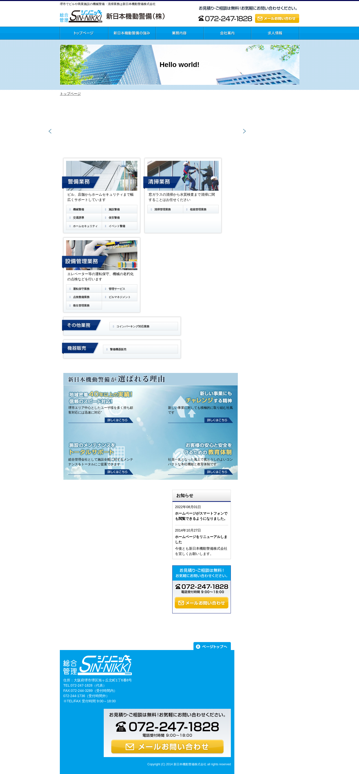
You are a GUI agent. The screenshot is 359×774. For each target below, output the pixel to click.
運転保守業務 (79, 288)
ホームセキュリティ (83, 226)
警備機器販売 (115, 349)
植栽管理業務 (195, 209)
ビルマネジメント (117, 297)
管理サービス (114, 288)
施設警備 (112, 209)
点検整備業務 (79, 297)
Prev (50, 131)
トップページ (70, 42)
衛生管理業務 (79, 305)
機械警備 (76, 209)
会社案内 (211, 42)
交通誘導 (76, 217)
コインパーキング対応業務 (130, 326)
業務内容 (163, 42)
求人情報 (258, 42)
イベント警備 (114, 226)
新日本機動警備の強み (125, 42)
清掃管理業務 (160, 209)
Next (244, 131)
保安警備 (112, 217)
